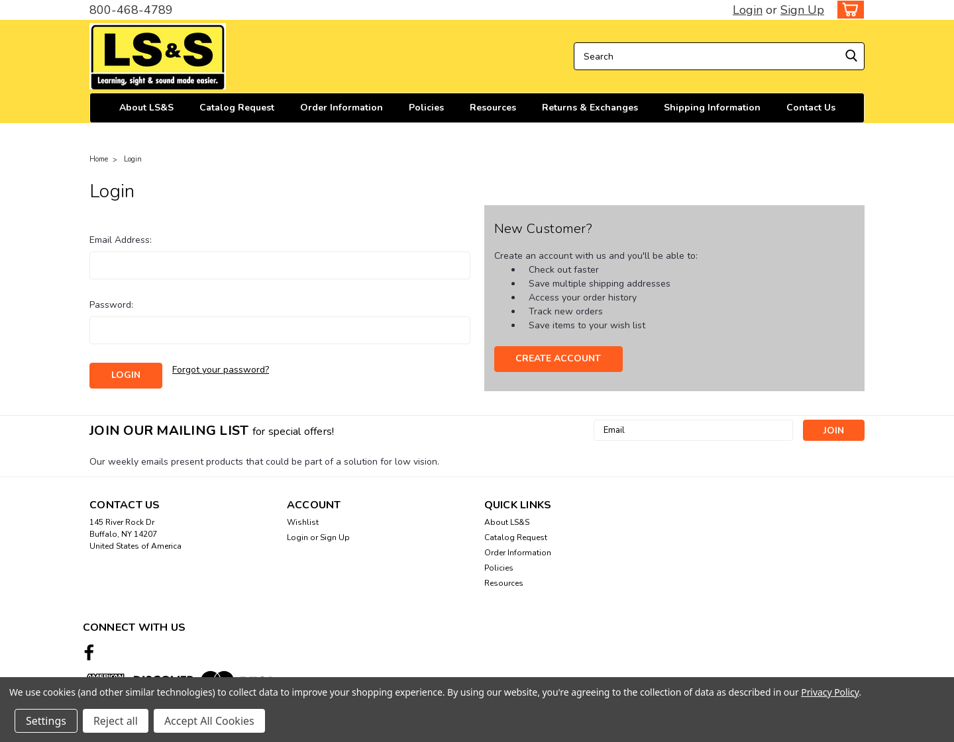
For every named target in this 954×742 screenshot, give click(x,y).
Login (748, 10)
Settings (46, 721)
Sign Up (802, 10)
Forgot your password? (220, 369)
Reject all (115, 721)
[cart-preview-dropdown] (848, 10)
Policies (426, 107)
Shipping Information (712, 107)
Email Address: (120, 240)
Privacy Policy (830, 692)
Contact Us (810, 107)
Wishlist (303, 522)
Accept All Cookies (209, 721)
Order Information (341, 107)
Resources (493, 107)
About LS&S (146, 107)
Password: (111, 305)
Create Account (558, 358)
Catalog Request (236, 107)
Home (98, 159)
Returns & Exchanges (590, 107)
